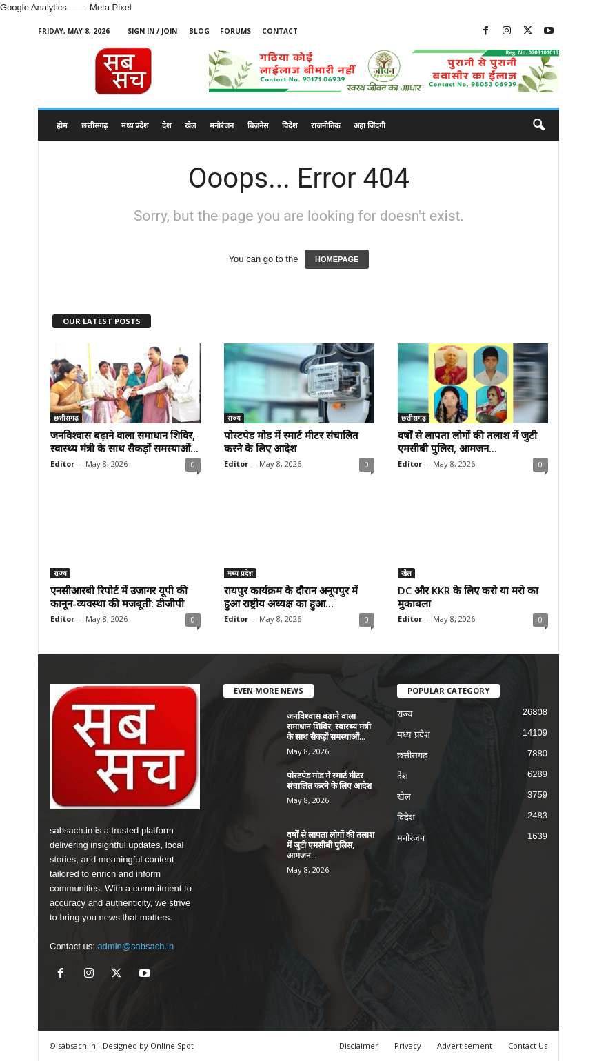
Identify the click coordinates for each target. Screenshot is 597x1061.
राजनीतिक (325, 125)
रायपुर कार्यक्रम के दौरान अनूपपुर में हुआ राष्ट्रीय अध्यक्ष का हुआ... (291, 596)
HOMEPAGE (336, 259)
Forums (235, 31)
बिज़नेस (257, 125)
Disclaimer (358, 1045)
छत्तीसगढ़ (94, 125)
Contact (280, 31)
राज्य (234, 418)
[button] (538, 125)
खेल (190, 125)
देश (166, 125)
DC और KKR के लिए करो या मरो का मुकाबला (468, 596)
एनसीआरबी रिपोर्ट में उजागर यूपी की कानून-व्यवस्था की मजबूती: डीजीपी (119, 596)
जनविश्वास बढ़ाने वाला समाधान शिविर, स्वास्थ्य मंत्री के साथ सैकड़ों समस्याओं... (124, 441)
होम (62, 125)
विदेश (289, 125)
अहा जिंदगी (369, 125)
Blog (199, 31)
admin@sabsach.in (135, 946)
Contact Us (527, 1045)
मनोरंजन (222, 125)
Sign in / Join (152, 31)
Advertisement (464, 1045)
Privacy (407, 1045)
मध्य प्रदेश (134, 125)
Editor (62, 463)
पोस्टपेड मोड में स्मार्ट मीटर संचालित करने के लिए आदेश (291, 441)
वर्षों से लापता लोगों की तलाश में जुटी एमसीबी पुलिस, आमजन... (467, 441)
